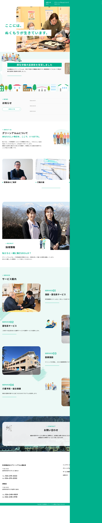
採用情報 (88, 485)
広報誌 (39, 107)
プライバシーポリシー (92, 482)
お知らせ (39, 100)
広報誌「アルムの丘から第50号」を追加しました (43, 110)
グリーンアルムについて (69, 482)
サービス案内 (66, 485)
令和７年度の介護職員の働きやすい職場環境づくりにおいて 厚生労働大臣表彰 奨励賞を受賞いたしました (58, 117)
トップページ (66, 478)
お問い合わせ (89, 478)
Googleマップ (8, 487)
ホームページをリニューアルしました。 (40, 103)
